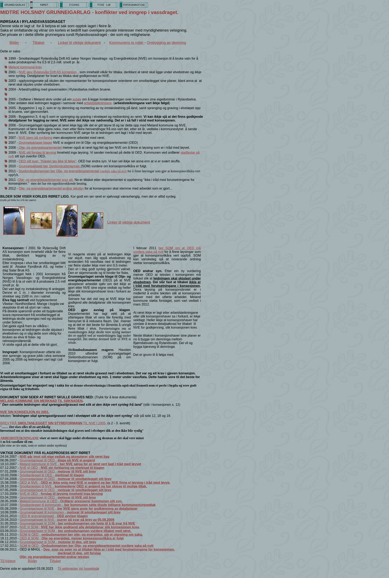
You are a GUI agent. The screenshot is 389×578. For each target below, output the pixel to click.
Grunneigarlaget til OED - (57, 460)
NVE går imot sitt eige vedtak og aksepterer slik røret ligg (64, 456)
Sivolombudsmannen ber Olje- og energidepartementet (73, 171)
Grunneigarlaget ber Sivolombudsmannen (50, 166)
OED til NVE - (95, 482)
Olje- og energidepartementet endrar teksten (51, 188)
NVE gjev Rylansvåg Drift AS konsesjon (48, 72)
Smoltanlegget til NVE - (83, 486)
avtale (76, 99)
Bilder (14, 43)
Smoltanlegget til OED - (52, 475)
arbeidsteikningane (98, 103)
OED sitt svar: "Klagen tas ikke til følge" (47, 161)
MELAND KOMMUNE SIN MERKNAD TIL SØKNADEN (41, 401)
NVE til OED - (62, 467)
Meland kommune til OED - (71, 501)
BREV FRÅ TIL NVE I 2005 (53, 423)
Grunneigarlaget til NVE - (79, 508)
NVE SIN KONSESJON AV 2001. (24, 412)
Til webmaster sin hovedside (78, 568)
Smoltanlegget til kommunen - (88, 505)
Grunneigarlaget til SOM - (77, 523)
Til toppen (7, 561)
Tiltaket (38, 43)
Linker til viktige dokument (79, 43)
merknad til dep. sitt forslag (79, 553)
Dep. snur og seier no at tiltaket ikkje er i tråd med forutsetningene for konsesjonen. (109, 549)
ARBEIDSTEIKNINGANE (19, 438)
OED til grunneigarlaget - (54, 516)
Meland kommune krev (25, 67)
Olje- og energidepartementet (40, 147)
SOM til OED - (81, 534)
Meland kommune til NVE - (80, 464)
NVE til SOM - (79, 527)
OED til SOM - (72, 538)
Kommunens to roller (126, 43)
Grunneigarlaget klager (35, 142)
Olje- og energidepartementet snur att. (45, 180)
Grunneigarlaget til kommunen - (70, 512)
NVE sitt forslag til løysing (37, 152)
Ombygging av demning (166, 43)
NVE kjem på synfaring (35, 137)
